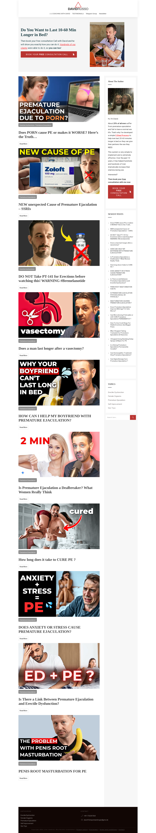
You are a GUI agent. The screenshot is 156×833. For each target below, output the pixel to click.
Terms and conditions (108, 829)
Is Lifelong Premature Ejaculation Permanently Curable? (119, 347)
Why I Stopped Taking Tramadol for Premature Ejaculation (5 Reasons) (119, 333)
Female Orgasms (114, 396)
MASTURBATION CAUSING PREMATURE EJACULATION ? (121, 302)
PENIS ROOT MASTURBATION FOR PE (59, 748)
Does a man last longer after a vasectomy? (59, 325)
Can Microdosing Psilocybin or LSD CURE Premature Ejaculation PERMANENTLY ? (121, 317)
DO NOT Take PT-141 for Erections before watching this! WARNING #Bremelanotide (59, 255)
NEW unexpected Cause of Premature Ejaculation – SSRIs (59, 183)
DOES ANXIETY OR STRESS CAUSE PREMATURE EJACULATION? (59, 606)
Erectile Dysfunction (116, 392)
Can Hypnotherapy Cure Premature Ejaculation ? (119, 360)
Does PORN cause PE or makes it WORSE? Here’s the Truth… (59, 111)
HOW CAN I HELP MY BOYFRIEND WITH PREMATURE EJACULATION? (59, 395)
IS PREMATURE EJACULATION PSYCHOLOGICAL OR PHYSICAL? (121, 295)
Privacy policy (82, 829)
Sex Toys (112, 408)
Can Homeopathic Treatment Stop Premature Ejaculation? (121, 354)
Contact (122, 829)
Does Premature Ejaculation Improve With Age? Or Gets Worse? (120, 309)
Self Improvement (115, 404)
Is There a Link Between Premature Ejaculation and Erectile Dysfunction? (59, 678)
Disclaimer (93, 829)
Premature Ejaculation (116, 400)
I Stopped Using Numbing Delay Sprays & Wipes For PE (121, 340)
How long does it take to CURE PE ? (59, 536)
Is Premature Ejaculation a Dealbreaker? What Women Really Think (59, 466)
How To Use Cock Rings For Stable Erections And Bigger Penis (120, 325)
